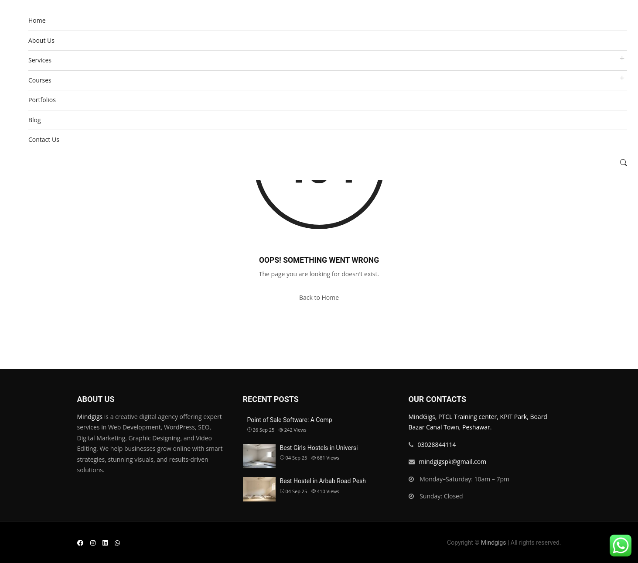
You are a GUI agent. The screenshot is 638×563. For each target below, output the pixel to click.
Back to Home (319, 297)
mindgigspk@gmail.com (453, 461)
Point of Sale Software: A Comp (289, 419)
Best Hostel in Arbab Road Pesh (323, 480)
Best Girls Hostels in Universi (319, 447)
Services (39, 60)
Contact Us (43, 139)
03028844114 (437, 444)
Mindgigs (90, 416)
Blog (34, 120)
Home (37, 20)
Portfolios (42, 100)
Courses (39, 80)
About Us (41, 40)
